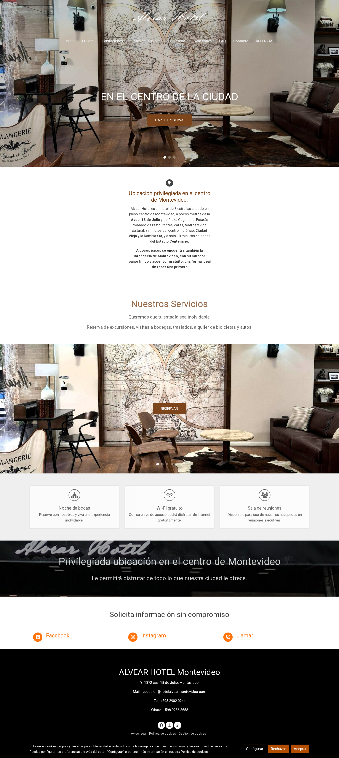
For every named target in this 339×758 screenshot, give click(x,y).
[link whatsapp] (177, 725)
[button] (114, 41)
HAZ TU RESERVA (169, 120)
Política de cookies (162, 733)
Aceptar (300, 749)
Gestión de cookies (192, 733)
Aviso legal (138, 733)
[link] (170, 17)
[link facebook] (161, 725)
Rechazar (278, 749)
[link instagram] (169, 725)
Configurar (254, 749)
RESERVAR (169, 408)
